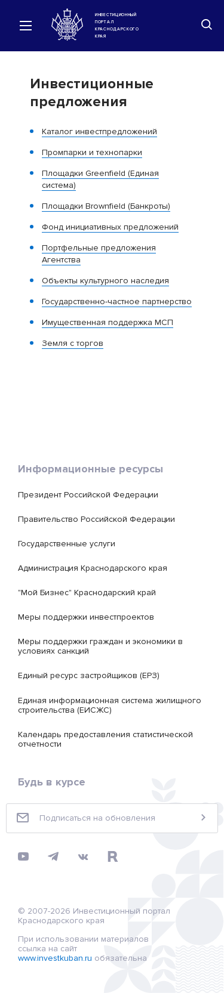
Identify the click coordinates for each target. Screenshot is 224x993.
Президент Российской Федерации (88, 495)
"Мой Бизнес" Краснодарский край (87, 592)
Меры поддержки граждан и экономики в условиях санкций (100, 646)
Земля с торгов (72, 343)
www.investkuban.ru (55, 958)
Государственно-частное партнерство (117, 301)
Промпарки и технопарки (92, 152)
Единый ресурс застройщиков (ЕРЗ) (88, 675)
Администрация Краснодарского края (92, 568)
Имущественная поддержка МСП (107, 322)
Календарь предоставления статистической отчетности (105, 739)
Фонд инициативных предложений (110, 227)
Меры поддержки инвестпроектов (86, 617)
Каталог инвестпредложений (99, 131)
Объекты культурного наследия (105, 281)
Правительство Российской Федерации (96, 519)
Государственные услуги (66, 544)
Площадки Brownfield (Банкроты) (106, 206)
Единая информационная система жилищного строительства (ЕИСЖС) (109, 705)
